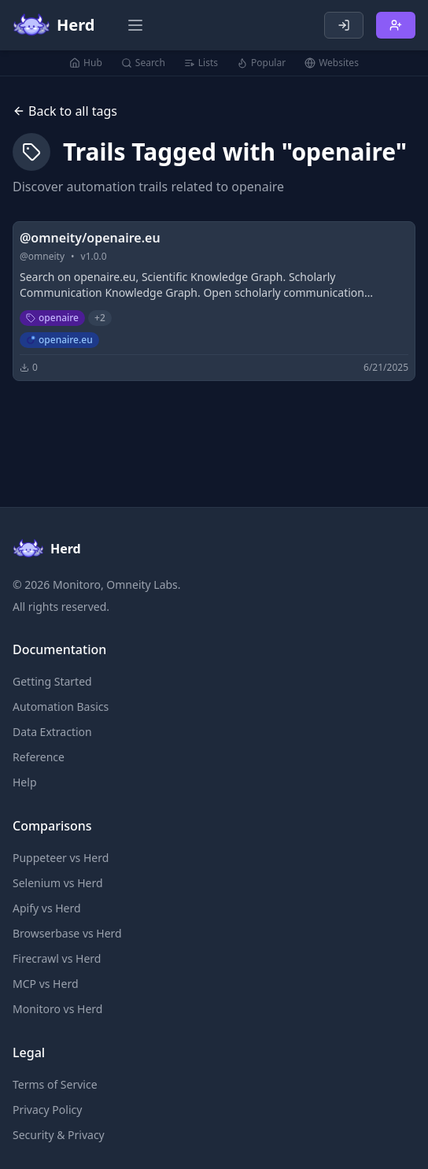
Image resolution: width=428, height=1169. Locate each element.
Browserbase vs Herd (67, 933)
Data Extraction (52, 731)
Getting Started (52, 681)
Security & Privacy (59, 1134)
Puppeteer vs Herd (61, 857)
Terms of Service (55, 1084)
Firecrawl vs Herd (57, 958)
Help (25, 782)
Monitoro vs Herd (57, 1008)
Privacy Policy (47, 1109)
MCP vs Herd (46, 983)
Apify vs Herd (47, 908)
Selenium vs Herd (58, 882)
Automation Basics (61, 706)
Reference (39, 756)
